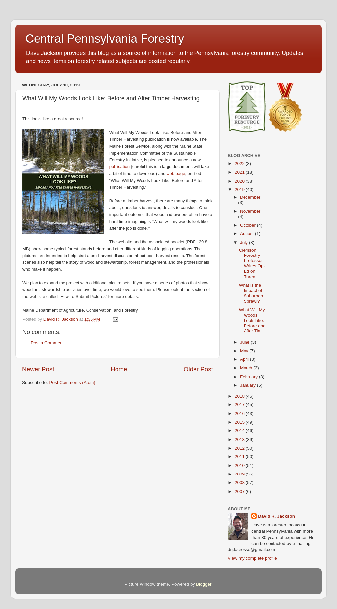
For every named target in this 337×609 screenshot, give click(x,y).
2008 (240, 482)
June (245, 342)
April (245, 359)
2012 (240, 448)
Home (119, 369)
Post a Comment (47, 342)
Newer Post (38, 369)
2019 (240, 189)
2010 (240, 465)
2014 (240, 430)
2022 (240, 163)
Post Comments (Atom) (72, 382)
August (247, 233)
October (248, 225)
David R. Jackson (276, 516)
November (250, 211)
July (244, 242)
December (250, 197)
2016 (240, 413)
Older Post (198, 369)
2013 (240, 439)
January (248, 385)
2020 (240, 181)
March (246, 367)
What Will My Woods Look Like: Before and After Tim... (252, 320)
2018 (240, 396)
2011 (240, 456)
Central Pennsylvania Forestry (104, 38)
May (244, 350)
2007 (240, 491)
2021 (240, 172)
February (249, 376)
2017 (240, 404)
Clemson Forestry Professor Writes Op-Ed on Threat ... (252, 263)
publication (119, 166)
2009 (240, 474)
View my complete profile (252, 558)
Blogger (203, 584)
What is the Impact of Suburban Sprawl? (251, 293)
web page (176, 173)
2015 (240, 422)
